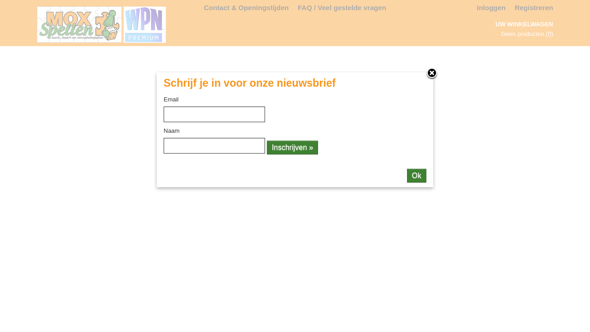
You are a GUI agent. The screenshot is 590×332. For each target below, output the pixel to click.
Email (171, 99)
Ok (416, 175)
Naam (172, 130)
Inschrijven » (292, 147)
